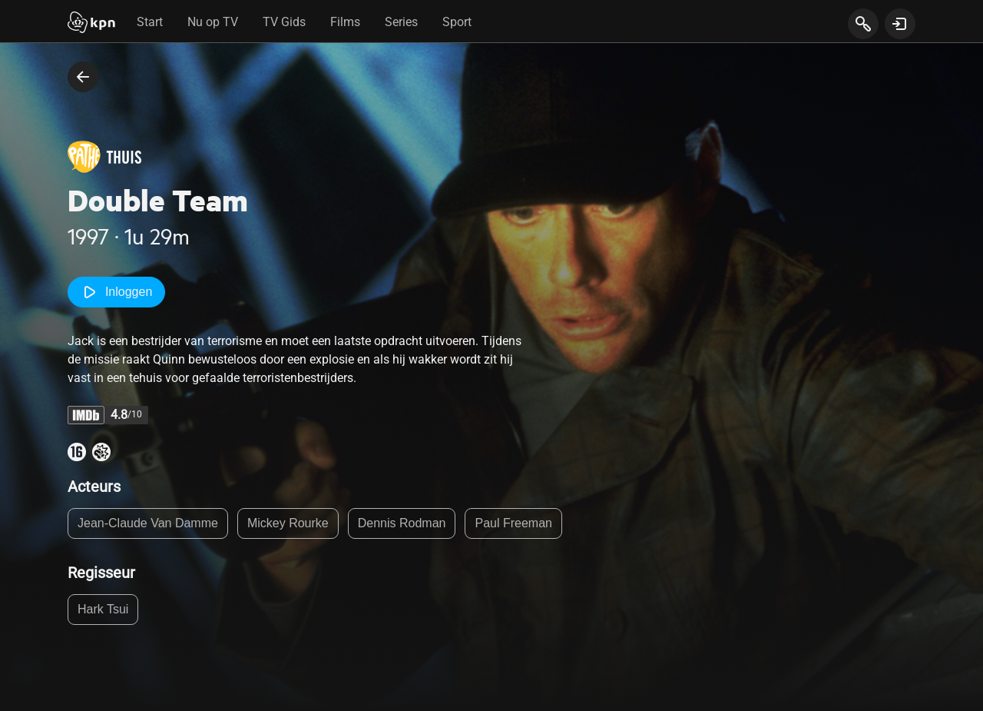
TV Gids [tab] (284, 22)
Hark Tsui (103, 609)
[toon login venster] (900, 23)
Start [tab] (150, 22)
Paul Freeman (513, 523)
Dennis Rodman (402, 523)
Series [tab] (401, 22)
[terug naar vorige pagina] (83, 76)
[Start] (91, 23)
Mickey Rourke (288, 523)
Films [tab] (345, 22)
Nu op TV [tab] (212, 22)
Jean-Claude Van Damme (148, 523)
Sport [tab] (457, 22)
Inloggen (116, 292)
